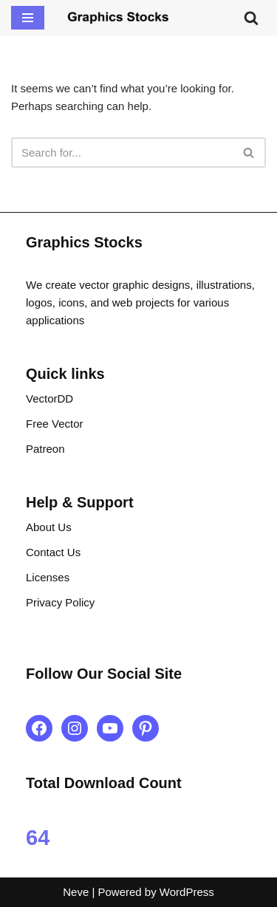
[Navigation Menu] (27, 18)
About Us (49, 527)
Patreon (45, 448)
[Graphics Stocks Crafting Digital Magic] (118, 17)
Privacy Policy (60, 602)
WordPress (187, 892)
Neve (76, 892)
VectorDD (49, 398)
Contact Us (53, 552)
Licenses (47, 577)
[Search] (251, 17)
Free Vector (54, 423)
